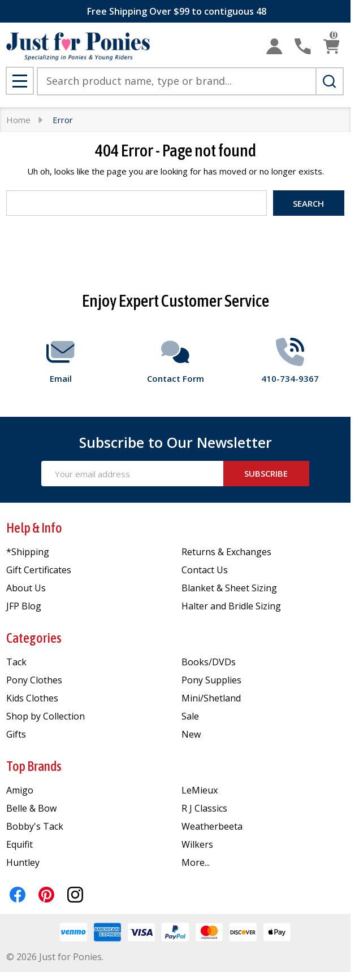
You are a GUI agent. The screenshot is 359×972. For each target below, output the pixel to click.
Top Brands (34, 766)
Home (18, 119)
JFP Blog (23, 606)
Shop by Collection (45, 716)
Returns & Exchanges (226, 552)
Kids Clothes (32, 698)
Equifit (19, 844)
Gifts (16, 734)
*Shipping (27, 552)
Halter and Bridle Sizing (231, 606)
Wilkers (197, 844)
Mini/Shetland (211, 698)
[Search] (329, 81)
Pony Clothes (34, 680)
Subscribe (266, 473)
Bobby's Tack (34, 826)
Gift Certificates (38, 570)
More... (195, 862)
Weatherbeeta (212, 826)
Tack (16, 662)
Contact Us (204, 570)
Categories (34, 638)
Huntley (23, 862)
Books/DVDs (208, 662)
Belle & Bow (31, 808)
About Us (26, 588)
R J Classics (204, 808)
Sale (190, 716)
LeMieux (199, 790)
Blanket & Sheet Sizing (229, 588)
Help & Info (34, 527)
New (191, 734)
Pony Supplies (211, 680)
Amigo (19, 790)
